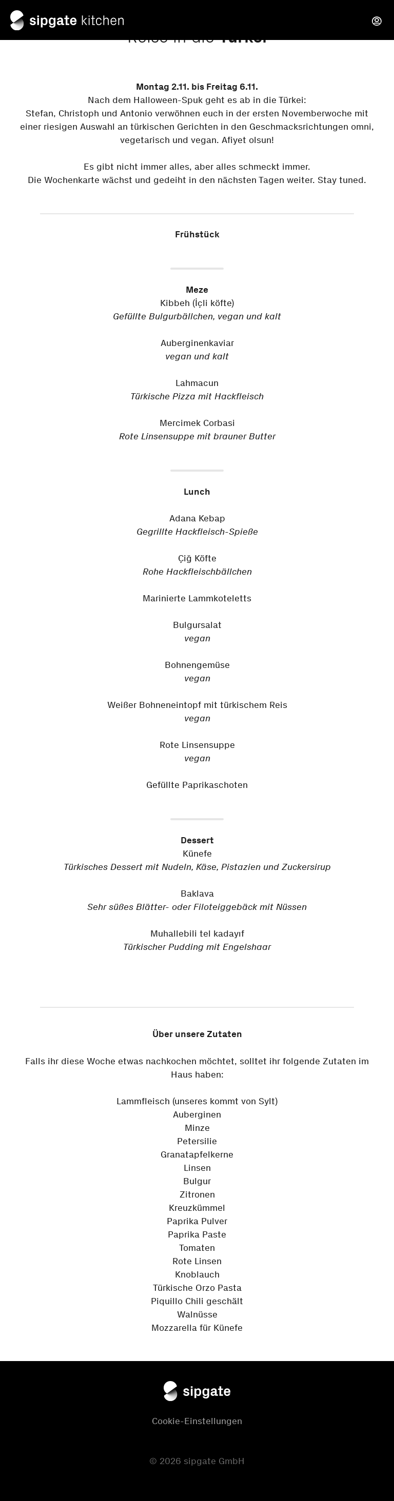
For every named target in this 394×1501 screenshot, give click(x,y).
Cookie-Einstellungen (197, 1421)
